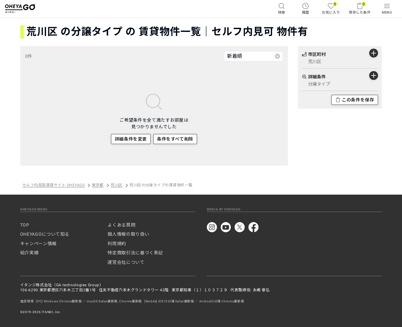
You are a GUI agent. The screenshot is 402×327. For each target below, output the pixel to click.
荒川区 (116, 185)
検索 (281, 9)
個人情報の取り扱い (128, 234)
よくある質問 (121, 224)
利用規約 (117, 243)
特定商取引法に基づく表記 (135, 252)
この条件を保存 (354, 99)
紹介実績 (29, 252)
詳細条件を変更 (131, 139)
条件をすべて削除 (175, 139)
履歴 (305, 9)
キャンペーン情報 (38, 243)
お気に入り (331, 8)
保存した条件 (359, 8)
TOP (24, 224)
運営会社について (126, 262)
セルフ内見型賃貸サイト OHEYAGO (53, 185)
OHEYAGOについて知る (44, 234)
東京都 (97, 185)
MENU (387, 9)
